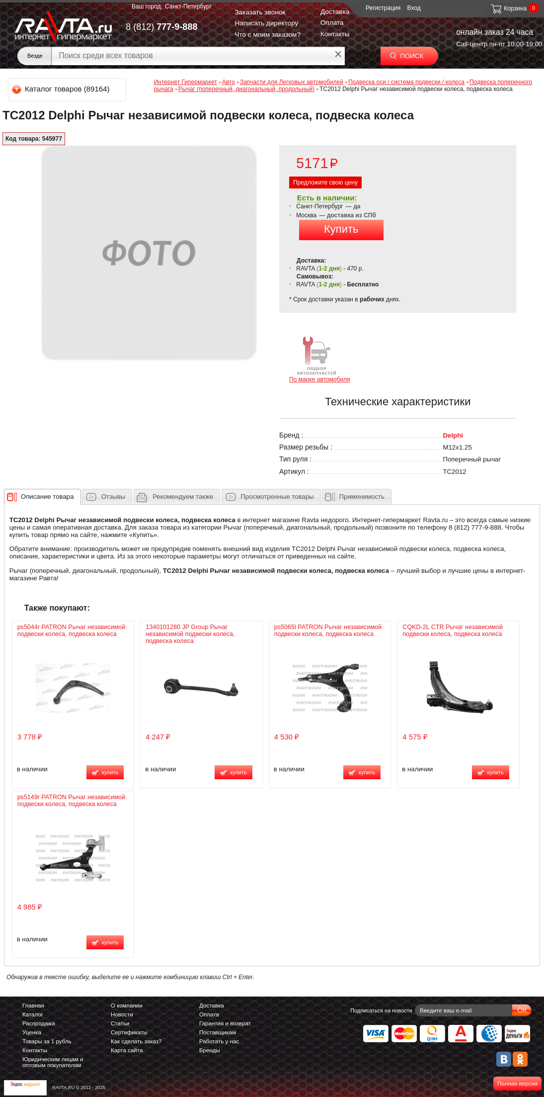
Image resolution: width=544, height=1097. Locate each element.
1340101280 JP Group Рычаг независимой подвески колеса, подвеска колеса (190, 634)
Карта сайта (127, 1050)
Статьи (120, 1023)
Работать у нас (219, 1041)
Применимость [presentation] (362, 496)
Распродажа (38, 1023)
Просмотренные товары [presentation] (276, 496)
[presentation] (47, 496)
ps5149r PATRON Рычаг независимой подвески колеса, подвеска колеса (71, 801)
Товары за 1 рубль (47, 1041)
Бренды (209, 1050)
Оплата (332, 22)
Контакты (335, 34)
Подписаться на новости (381, 1010)
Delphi (453, 435)
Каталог (32, 1014)
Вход (414, 7)
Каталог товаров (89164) (61, 89)
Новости (122, 1014)
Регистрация (383, 7)
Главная (33, 1005)
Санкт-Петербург (188, 6)
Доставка (334, 11)
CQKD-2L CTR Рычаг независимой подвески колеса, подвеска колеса (452, 631)
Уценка (31, 1032)
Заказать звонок (259, 12)
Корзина (508, 8)
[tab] (42, 497)
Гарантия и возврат (225, 1023)
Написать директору (266, 23)
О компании (127, 1005)
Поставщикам (217, 1032)
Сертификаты (129, 1032)
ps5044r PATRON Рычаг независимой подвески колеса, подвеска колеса (71, 631)
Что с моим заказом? (267, 34)
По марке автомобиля (319, 359)
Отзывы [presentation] (113, 496)
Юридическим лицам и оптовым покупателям (52, 1062)
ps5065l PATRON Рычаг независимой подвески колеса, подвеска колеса (328, 631)
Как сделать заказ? (136, 1041)
